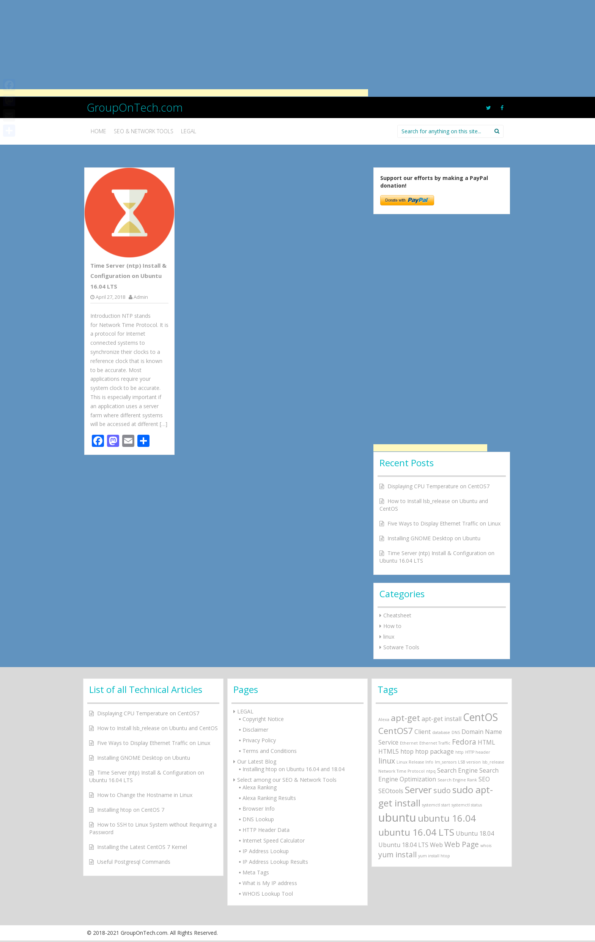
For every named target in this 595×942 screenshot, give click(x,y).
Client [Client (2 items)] (422, 731)
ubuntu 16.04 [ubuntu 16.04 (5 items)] (447, 818)
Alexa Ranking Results (269, 798)
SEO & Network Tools (143, 131)
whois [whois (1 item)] (485, 845)
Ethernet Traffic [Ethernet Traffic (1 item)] (434, 743)
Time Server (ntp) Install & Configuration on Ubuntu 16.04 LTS (128, 276)
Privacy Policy (259, 740)
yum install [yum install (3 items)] (397, 854)
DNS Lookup (258, 819)
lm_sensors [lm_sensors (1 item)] (445, 762)
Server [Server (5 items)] (418, 789)
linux (388, 636)
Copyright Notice (263, 719)
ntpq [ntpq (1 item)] (431, 771)
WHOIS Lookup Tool (267, 893)
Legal (188, 131)
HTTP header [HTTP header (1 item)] (477, 752)
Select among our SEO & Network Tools (287, 779)
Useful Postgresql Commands (133, 861)
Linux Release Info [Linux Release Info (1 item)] (415, 762)
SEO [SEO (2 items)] (484, 779)
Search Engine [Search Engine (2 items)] (457, 770)
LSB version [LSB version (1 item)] (469, 762)
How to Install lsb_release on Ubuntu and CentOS (157, 728)
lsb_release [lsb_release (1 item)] (493, 762)
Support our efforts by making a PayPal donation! (434, 181)
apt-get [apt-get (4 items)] (405, 717)
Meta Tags (255, 872)
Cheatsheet (397, 615)
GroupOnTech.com (135, 107)
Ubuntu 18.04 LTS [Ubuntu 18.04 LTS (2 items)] (403, 845)
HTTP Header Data (266, 829)
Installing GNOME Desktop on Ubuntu (433, 538)
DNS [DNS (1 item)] (456, 732)
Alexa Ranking (259, 787)
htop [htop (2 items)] (407, 751)
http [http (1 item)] (459, 752)
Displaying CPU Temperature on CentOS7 (438, 486)
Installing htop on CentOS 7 (130, 809)
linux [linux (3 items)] (386, 761)
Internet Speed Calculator (273, 840)
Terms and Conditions (269, 750)
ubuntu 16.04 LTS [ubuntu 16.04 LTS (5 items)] (416, 832)
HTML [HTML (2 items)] (486, 742)
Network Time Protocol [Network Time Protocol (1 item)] (401, 771)
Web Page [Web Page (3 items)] (461, 844)
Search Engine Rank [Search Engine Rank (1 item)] (457, 780)
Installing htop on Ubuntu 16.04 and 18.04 (293, 769)
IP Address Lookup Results (275, 861)
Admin (141, 296)
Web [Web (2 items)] (436, 845)
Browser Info (258, 808)
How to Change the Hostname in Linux (144, 794)
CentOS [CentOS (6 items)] (480, 717)
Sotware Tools (401, 647)
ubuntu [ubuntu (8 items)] (397, 817)
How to (392, 626)
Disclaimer (255, 729)
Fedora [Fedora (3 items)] (464, 742)
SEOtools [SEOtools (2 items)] (390, 791)
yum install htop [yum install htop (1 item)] (434, 855)
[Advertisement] (184, 47)
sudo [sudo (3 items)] (442, 790)
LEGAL (245, 711)
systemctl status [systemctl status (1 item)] (467, 805)
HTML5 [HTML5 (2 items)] (388, 751)
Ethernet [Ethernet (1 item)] (409, 743)
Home (98, 131)
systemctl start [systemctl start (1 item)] (436, 805)
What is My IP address (269, 883)
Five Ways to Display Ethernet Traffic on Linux (444, 523)
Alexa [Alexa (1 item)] (383, 719)
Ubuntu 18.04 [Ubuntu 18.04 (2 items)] (475, 833)
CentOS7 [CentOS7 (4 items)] (395, 730)
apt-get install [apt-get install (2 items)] (441, 719)
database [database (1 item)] (441, 732)
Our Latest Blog (256, 761)
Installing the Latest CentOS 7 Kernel (142, 846)
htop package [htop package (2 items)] (434, 751)
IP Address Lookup (265, 851)
